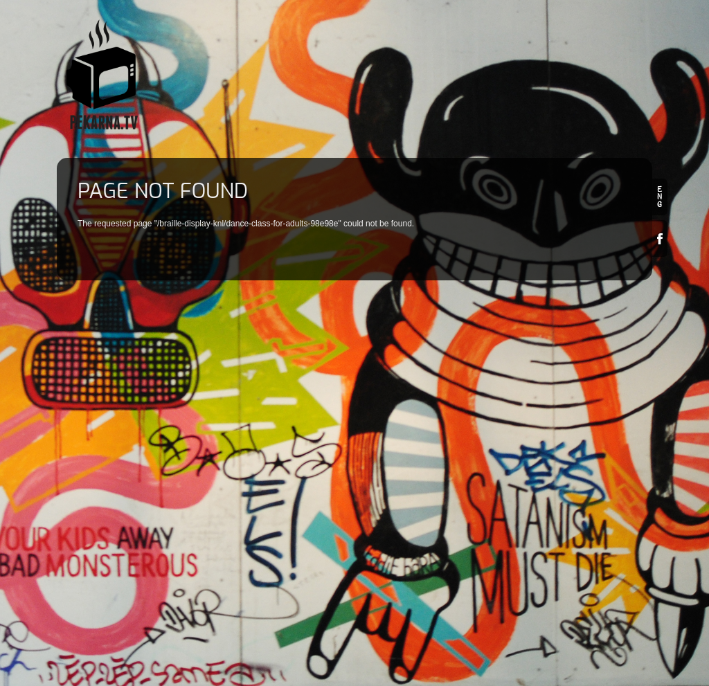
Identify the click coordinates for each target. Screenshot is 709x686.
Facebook (659, 238)
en (659, 197)
